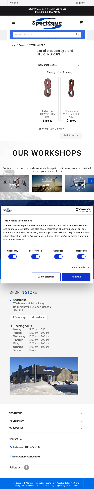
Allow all (76, 276)
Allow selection (46, 276)
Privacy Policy (64, 485)
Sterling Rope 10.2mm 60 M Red (47, 114)
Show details (78, 267)
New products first (59, 65)
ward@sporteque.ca (29, 456)
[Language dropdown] (80, 2)
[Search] (47, 35)
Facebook (26, 467)
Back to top (71, 135)
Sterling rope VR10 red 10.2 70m (71, 114)
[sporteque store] (47, 376)
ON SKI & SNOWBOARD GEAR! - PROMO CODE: (47, 10)
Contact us (15, 439)
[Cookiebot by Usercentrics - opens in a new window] (78, 210)
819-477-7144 (32, 447)
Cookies (75, 485)
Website (40, 317)
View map (20, 317)
